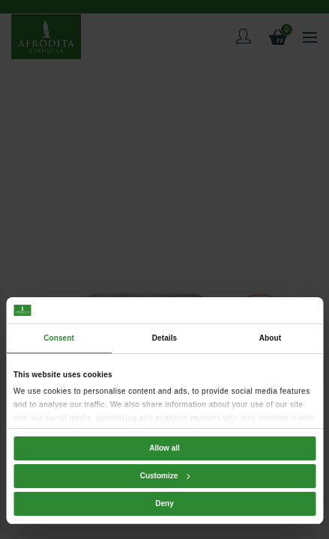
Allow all (164, 448)
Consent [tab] (58, 338)
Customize (165, 476)
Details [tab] (165, 338)
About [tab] (270, 338)
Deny (164, 503)
